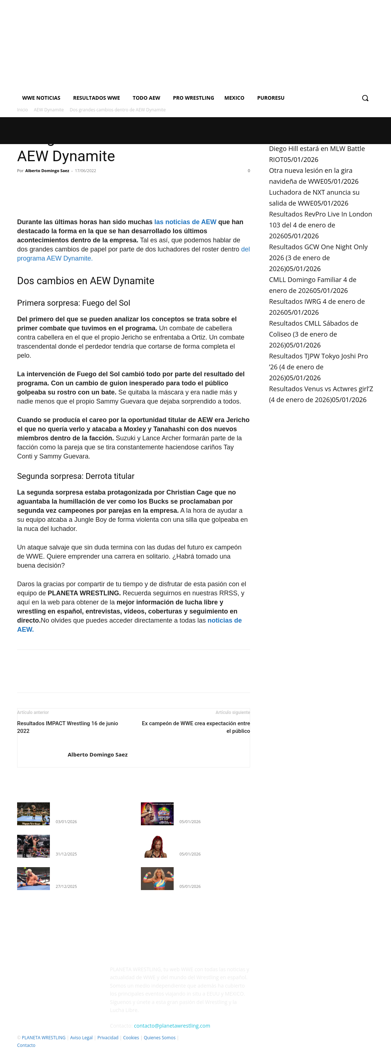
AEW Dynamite (49, 110)
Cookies (131, 1038)
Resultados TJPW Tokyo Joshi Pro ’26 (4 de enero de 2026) (318, 367)
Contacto (26, 1045)
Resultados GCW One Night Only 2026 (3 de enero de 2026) (318, 257)
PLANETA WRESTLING (44, 1038)
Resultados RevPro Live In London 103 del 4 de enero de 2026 (320, 225)
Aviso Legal (81, 1038)
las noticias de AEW (184, 222)
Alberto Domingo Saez (47, 170)
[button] (365, 98)
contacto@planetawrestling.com (172, 1025)
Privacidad (107, 1038)
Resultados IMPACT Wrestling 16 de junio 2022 (67, 727)
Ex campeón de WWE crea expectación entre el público (196, 727)
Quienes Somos (159, 1038)
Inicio (22, 110)
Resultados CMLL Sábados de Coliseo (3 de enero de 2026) (313, 334)
